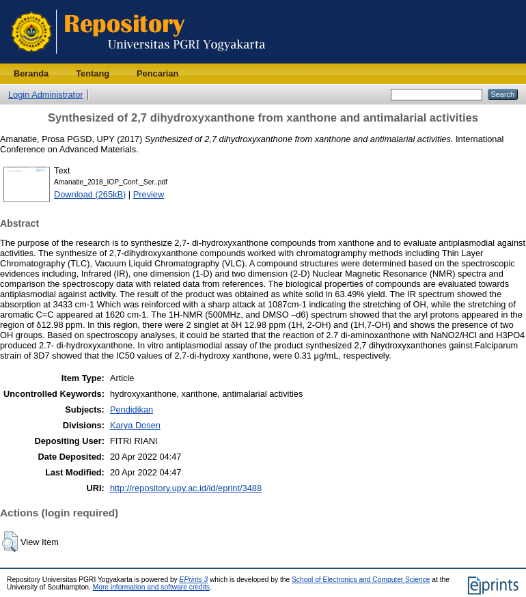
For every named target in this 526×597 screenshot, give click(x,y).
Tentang (92, 73)
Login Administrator (45, 94)
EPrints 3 (194, 579)
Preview (149, 194)
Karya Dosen (135, 425)
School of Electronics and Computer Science (361, 579)
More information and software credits (151, 587)
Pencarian (157, 73)
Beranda (31, 73)
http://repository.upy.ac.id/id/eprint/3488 (186, 488)
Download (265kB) (90, 194)
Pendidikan (131, 409)
